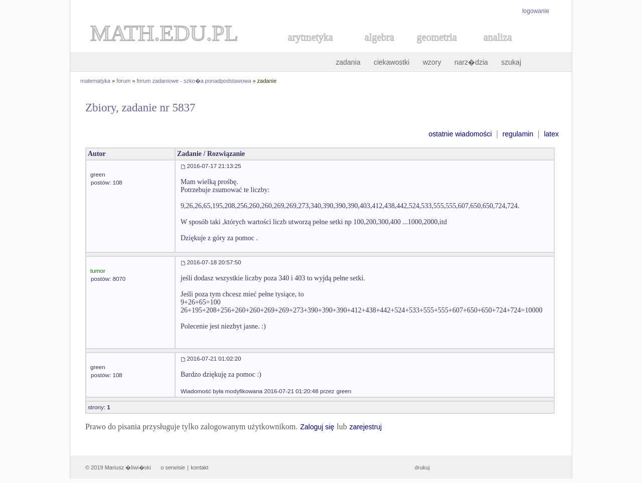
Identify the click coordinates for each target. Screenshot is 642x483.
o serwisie (172, 467)
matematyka (95, 81)
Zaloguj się (317, 427)
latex (551, 134)
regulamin (518, 134)
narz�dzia (471, 62)
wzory (432, 62)
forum (123, 81)
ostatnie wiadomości (460, 134)
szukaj (511, 62)
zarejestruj (366, 427)
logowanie (535, 11)
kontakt (199, 467)
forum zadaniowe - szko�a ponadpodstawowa (194, 81)
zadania (348, 62)
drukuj (422, 467)
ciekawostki (392, 62)
